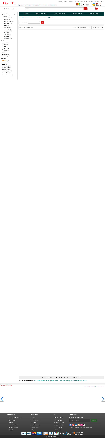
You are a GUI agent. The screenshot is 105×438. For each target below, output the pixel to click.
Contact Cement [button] (40, 380)
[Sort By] (84, 27)
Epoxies (7, 25)
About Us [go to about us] (11, 422)
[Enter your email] (79, 420)
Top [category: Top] (20, 17)
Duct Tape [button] (46, 380)
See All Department (9, 8)
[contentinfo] (10, 3)
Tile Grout (7, 34)
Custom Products (52, 5)
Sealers (7, 27)
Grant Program (35, 427)
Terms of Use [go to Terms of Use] (58, 420)
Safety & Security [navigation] (94, 13)
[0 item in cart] (96, 9)
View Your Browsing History (90, 386)
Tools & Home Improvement (8, 14)
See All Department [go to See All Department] (13, 427)
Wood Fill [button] (78, 380)
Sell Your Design (36, 425)
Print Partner (35, 420)
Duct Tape (8, 23)
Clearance (36, 5)
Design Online (58, 427)
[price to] (11, 75)
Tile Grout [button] (73, 380)
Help (92, 1)
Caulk (7, 19)
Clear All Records (100, 386)
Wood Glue (8, 38)
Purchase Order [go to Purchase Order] (59, 417)
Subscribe (94, 420)
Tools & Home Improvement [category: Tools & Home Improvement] (28, 17)
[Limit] (97, 27)
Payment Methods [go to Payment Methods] (59, 425)
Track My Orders (79, 1)
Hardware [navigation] (26, 13)
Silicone (7, 29)
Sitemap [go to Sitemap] (11, 429)
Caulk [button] (34, 380)
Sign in (60, 1)
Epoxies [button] (52, 380)
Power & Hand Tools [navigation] (78, 13)
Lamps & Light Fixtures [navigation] (60, 13)
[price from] (4, 75)
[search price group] (14, 75)
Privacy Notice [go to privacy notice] (12, 420)
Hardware (5, 16)
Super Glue (8, 30)
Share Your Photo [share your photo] (13, 425)
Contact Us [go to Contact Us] (58, 429)
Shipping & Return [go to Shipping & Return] (59, 422)
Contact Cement (9, 21)
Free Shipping (28, 5)
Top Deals (20, 5)
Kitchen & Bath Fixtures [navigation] (42, 13)
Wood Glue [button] (83, 380)
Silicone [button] (60, 380)
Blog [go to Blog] (33, 429)
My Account (71, 1)
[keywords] (54, 8)
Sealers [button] (56, 380)
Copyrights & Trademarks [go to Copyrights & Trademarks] (15, 417)
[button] (99, 1)
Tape (6, 32)
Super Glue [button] (65, 380)
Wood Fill (7, 36)
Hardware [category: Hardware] (39, 17)
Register (65, 1)
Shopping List (87, 1)
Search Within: (23, 22)
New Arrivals (43, 5)
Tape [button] (69, 380)
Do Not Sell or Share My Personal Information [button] (80, 427)
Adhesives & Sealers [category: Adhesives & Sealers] (48, 17)
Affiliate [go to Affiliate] (34, 417)
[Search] (85, 8)
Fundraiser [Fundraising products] (34, 422)
